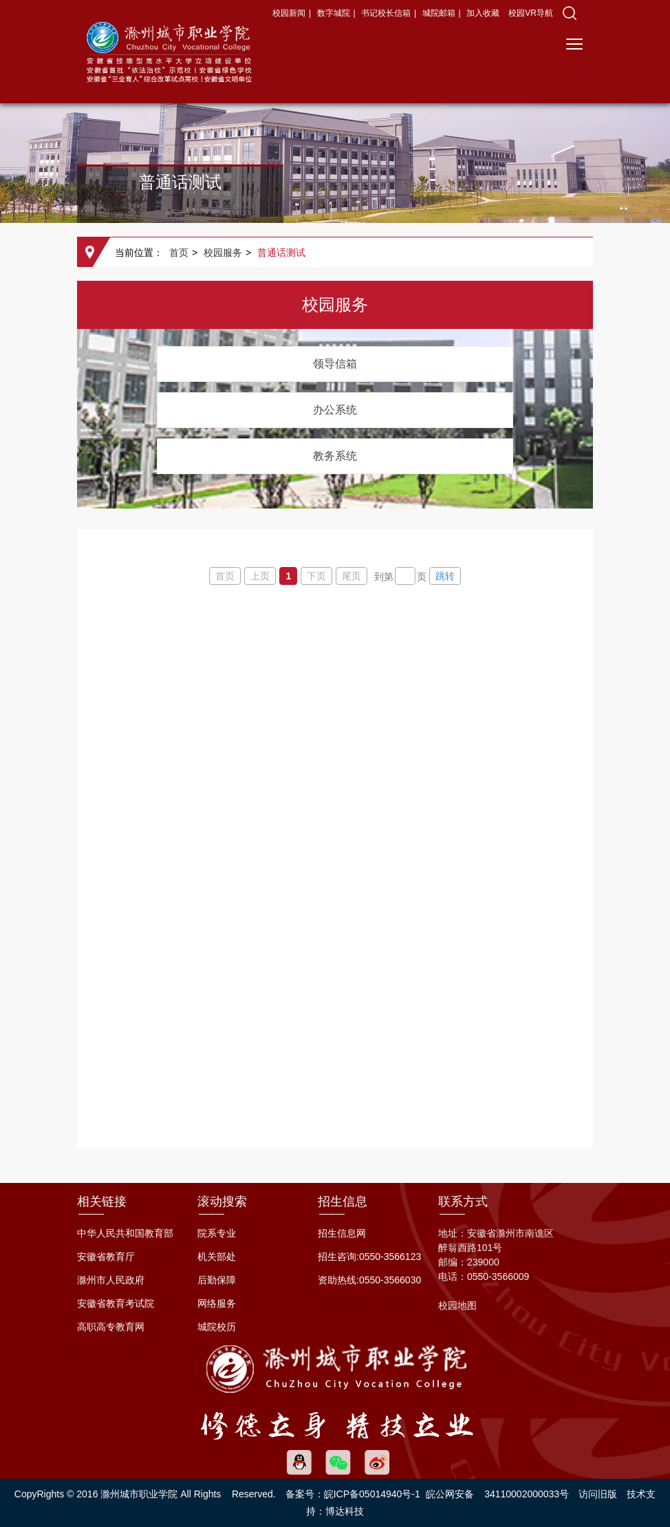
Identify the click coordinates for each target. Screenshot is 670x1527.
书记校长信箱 (386, 13)
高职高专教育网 (110, 1326)
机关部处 (216, 1256)
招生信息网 (342, 1233)
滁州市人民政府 (110, 1279)
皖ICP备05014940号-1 (372, 1493)
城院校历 (216, 1326)
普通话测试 (281, 252)
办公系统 (335, 410)
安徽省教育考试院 (115, 1303)
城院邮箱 (438, 13)
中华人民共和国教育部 (125, 1233)
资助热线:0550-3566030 (369, 1279)
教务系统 (335, 456)
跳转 (445, 575)
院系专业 (216, 1233)
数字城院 (333, 13)
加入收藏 (483, 13)
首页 (178, 252)
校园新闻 (288, 13)
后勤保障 (216, 1279)
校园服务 (223, 252)
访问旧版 (598, 1493)
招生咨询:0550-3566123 (369, 1256)
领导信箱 (335, 364)
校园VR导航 (530, 13)
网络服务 (216, 1303)
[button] (569, 13)
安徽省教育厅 (106, 1256)
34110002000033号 (526, 1493)
